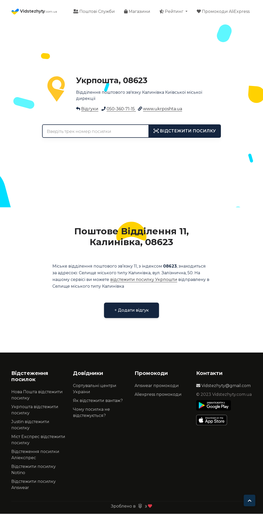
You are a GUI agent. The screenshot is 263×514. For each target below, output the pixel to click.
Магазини (137, 11)
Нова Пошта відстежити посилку (37, 395)
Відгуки (89, 109)
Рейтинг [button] (171, 11)
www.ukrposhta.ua (162, 109)
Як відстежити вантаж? (98, 400)
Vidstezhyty (34, 12)
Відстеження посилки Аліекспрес (35, 454)
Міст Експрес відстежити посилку (38, 440)
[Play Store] (213, 405)
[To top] (249, 500)
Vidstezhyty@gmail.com (223, 385)
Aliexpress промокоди (158, 394)
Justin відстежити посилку (30, 425)
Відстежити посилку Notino (33, 469)
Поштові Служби (94, 11)
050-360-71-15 (121, 109)
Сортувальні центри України (94, 389)
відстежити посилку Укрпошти (143, 279)
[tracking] (184, 131)
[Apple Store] (213, 420)
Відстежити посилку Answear (33, 484)
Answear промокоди (157, 385)
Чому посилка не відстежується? (91, 412)
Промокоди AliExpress (223, 11)
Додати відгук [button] (131, 310)
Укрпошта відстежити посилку (34, 410)
